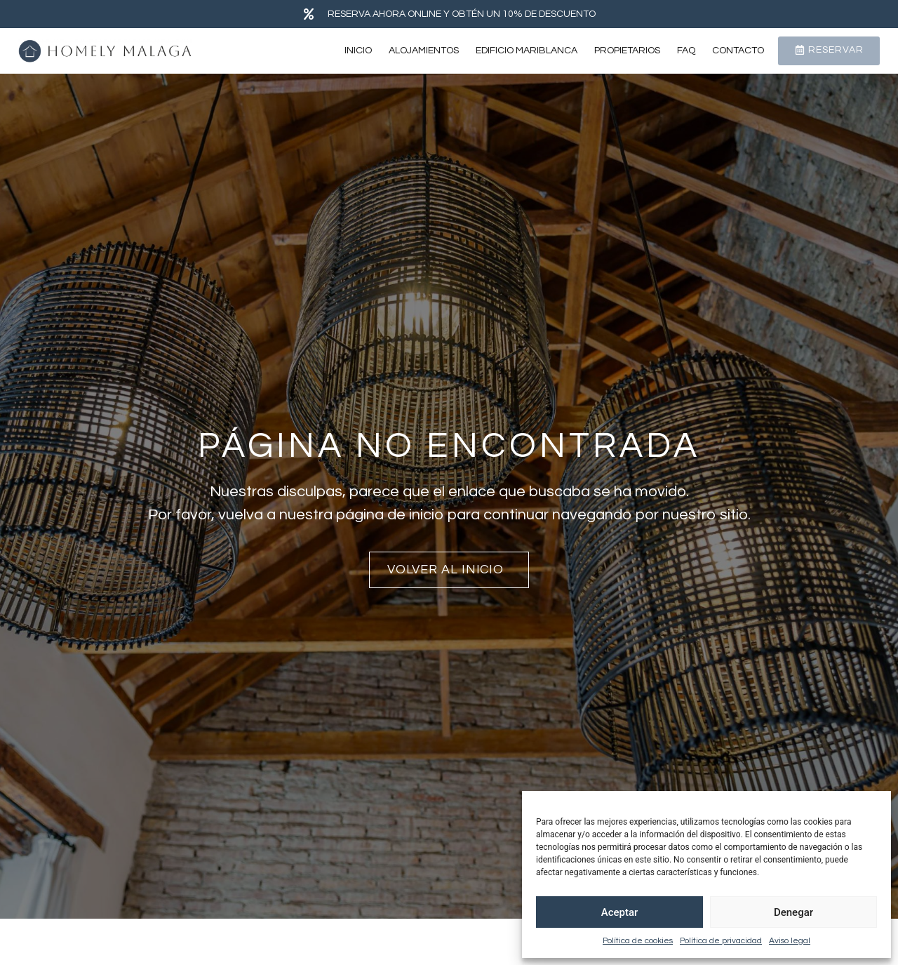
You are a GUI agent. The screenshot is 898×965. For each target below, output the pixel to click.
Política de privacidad (721, 940)
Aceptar (619, 912)
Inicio (358, 50)
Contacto (738, 50)
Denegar (793, 912)
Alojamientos (424, 50)
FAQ (686, 50)
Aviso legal (789, 940)
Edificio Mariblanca (526, 50)
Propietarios (627, 50)
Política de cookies (638, 940)
